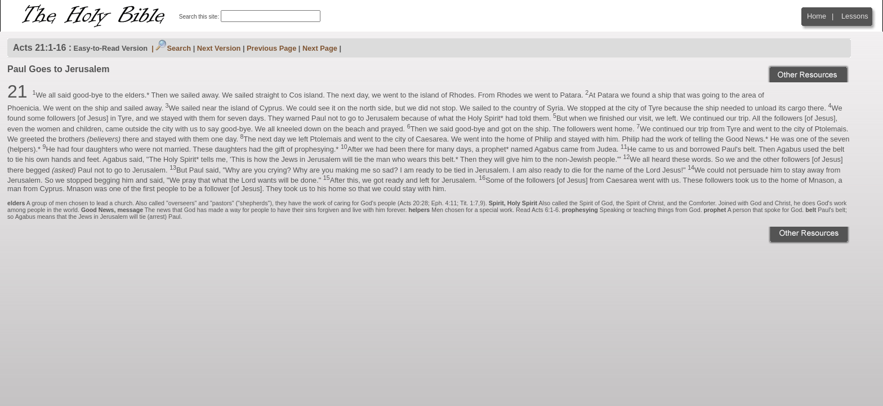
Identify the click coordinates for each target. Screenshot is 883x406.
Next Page (319, 48)
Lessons (854, 16)
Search (173, 48)
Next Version (219, 48)
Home (816, 16)
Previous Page (271, 48)
